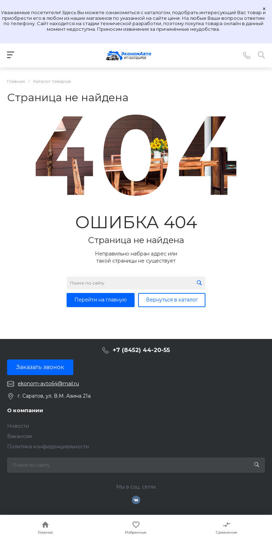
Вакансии (19, 436)
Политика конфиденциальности (48, 446)
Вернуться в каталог (172, 300)
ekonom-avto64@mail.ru (48, 383)
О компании (25, 410)
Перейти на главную (100, 300)
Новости (18, 426)
